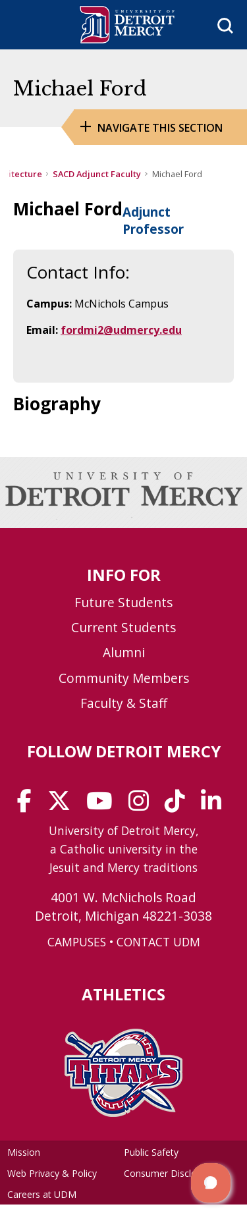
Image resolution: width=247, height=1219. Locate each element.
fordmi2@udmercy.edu (121, 330)
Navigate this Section (160, 128)
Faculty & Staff (123, 703)
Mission (23, 1152)
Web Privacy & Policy (52, 1173)
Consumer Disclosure (169, 1173)
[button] (211, 1183)
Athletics (123, 994)
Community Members (124, 678)
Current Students (123, 627)
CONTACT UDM (158, 942)
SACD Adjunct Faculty (97, 174)
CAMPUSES (76, 942)
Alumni (124, 652)
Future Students (123, 602)
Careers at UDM (41, 1194)
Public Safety (151, 1152)
